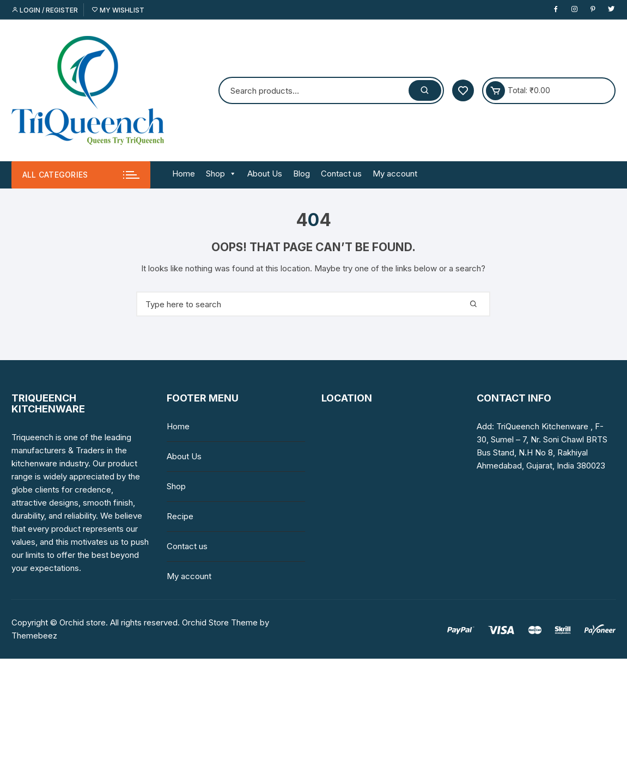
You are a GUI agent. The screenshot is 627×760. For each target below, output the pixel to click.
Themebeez (34, 635)
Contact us (341, 173)
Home (183, 173)
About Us (264, 173)
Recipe (180, 516)
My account (395, 173)
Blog (301, 173)
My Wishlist (118, 10)
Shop (221, 173)
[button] (230, 173)
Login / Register (44, 10)
